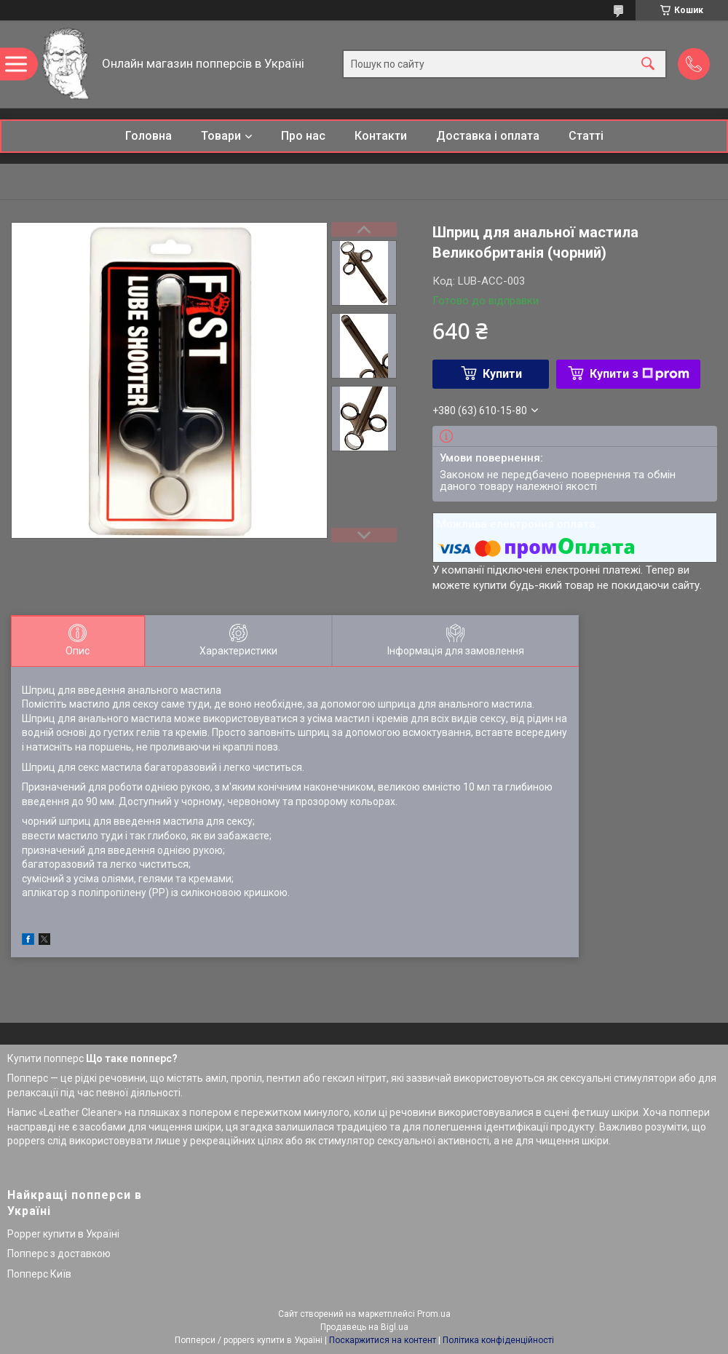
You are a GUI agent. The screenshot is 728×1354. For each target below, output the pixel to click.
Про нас (303, 136)
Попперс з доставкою (59, 1253)
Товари (221, 136)
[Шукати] (647, 64)
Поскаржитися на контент (382, 1340)
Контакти (381, 136)
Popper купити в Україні (63, 1234)
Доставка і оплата (487, 136)
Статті (586, 136)
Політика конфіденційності (498, 1340)
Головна (148, 136)
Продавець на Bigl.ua (364, 1327)
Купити (502, 374)
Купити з (639, 374)
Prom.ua (434, 1314)
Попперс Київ (39, 1274)
